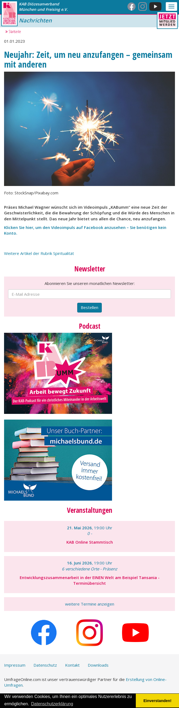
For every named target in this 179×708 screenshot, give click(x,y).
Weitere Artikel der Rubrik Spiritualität (39, 253)
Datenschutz (45, 665)
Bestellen (89, 307)
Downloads (98, 665)
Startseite (13, 31)
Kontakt (72, 665)
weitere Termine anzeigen (89, 604)
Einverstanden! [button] (157, 701)
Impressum (14, 665)
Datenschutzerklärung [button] (52, 704)
